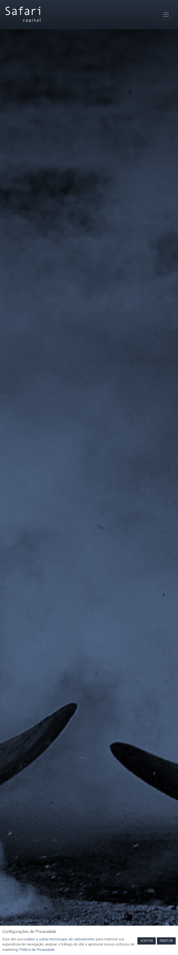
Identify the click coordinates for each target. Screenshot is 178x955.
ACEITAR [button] (146, 941)
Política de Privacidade (37, 949)
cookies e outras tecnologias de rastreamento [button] (59, 939)
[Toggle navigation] (165, 14)
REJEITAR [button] (166, 941)
